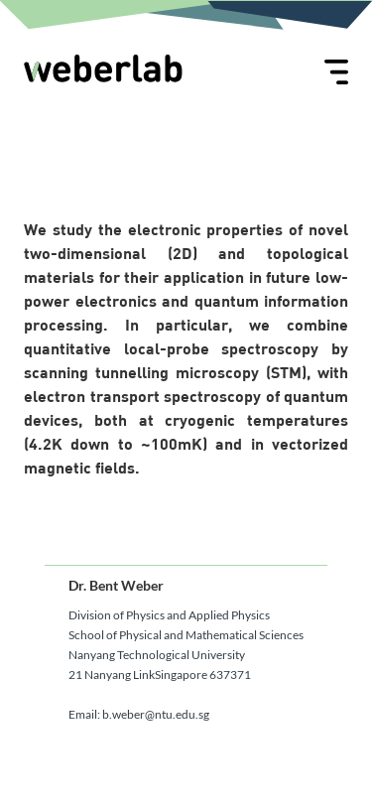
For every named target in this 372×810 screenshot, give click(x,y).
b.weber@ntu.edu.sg (155, 714)
